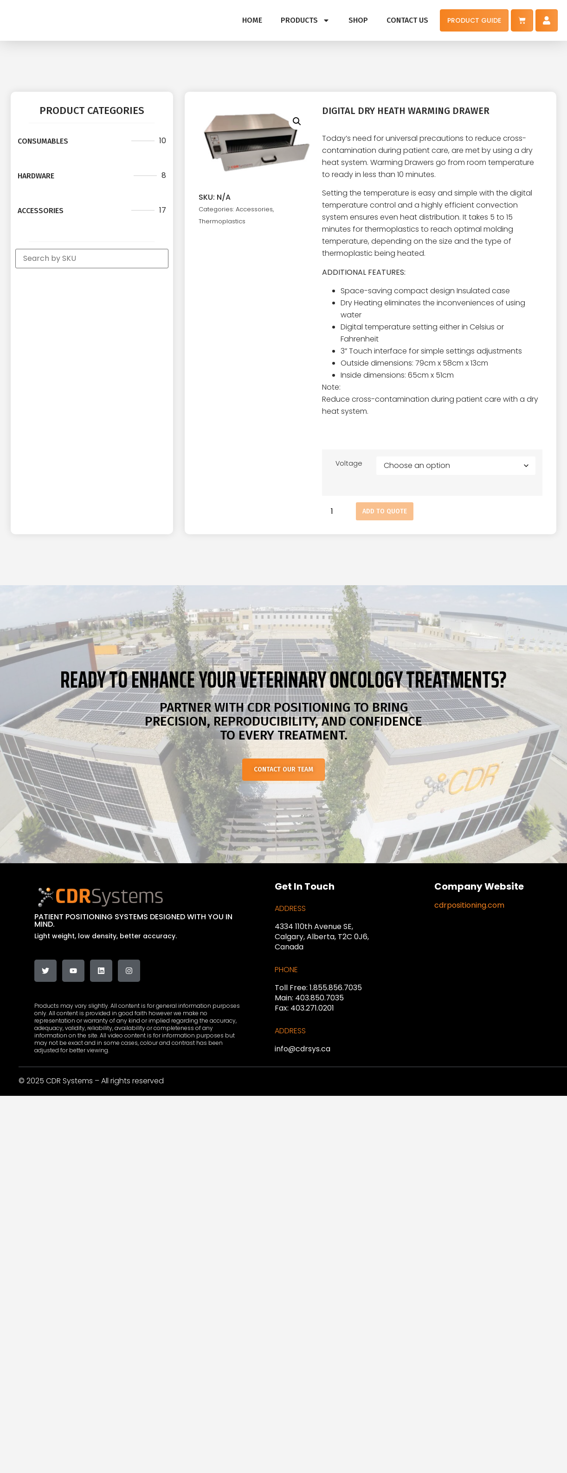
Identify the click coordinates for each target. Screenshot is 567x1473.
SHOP (358, 20)
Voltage (348, 463)
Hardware (36, 175)
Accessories (41, 210)
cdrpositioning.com (469, 905)
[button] (297, 121)
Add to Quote (384, 511)
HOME (252, 20)
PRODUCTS (305, 20)
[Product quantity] (335, 511)
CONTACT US (407, 20)
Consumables (43, 141)
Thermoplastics (222, 221)
